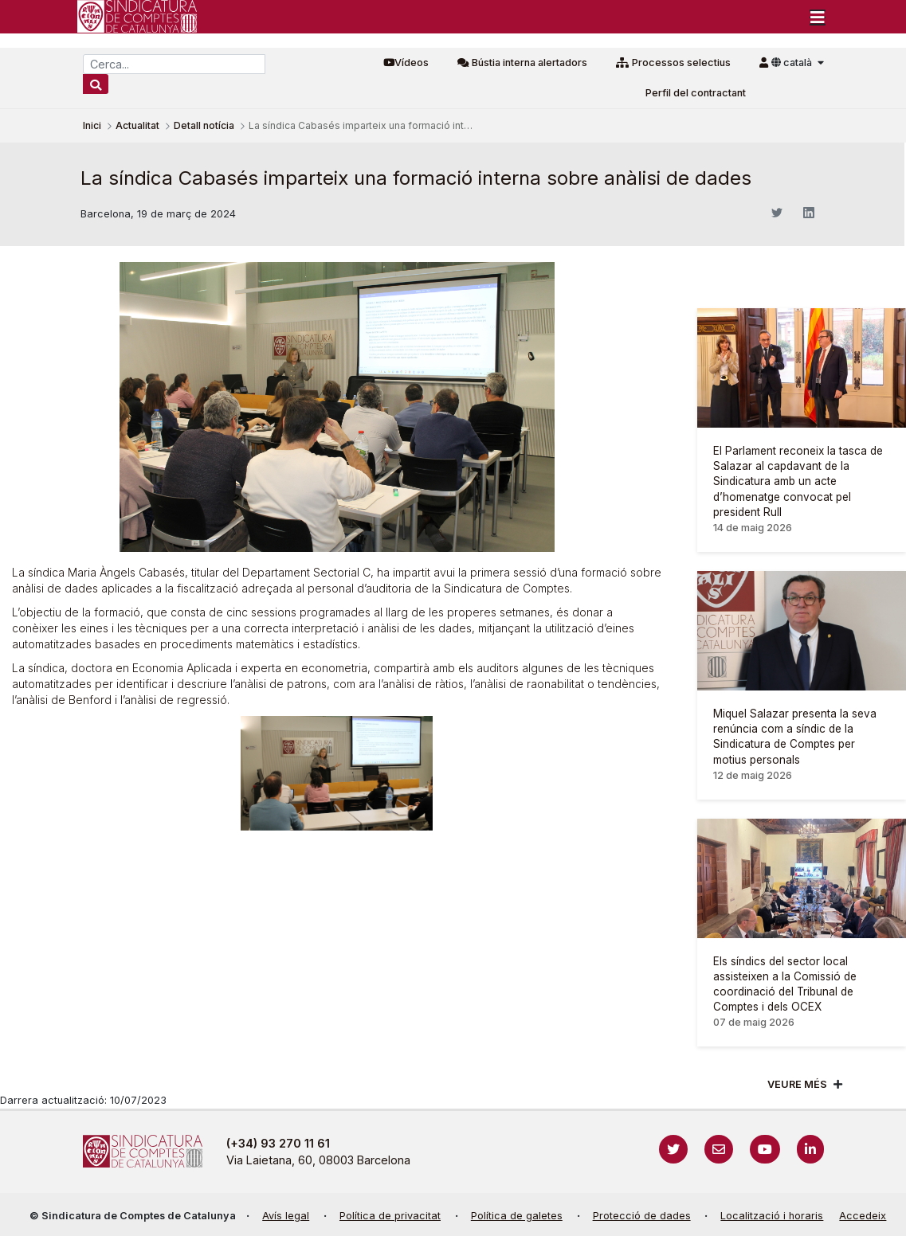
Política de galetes (517, 1216)
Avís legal (285, 1216)
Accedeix (862, 1216)
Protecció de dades (642, 1216)
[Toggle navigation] (817, 16)
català (792, 62)
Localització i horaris (771, 1216)
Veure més (797, 1084)
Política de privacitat (390, 1216)
